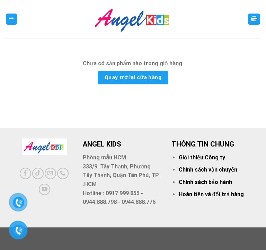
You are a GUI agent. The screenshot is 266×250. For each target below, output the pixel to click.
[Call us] (63, 173)
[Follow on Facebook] (25, 173)
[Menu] (11, 19)
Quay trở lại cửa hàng (133, 77)
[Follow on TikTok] (38, 173)
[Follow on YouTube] (44, 189)
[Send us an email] (50, 173)
